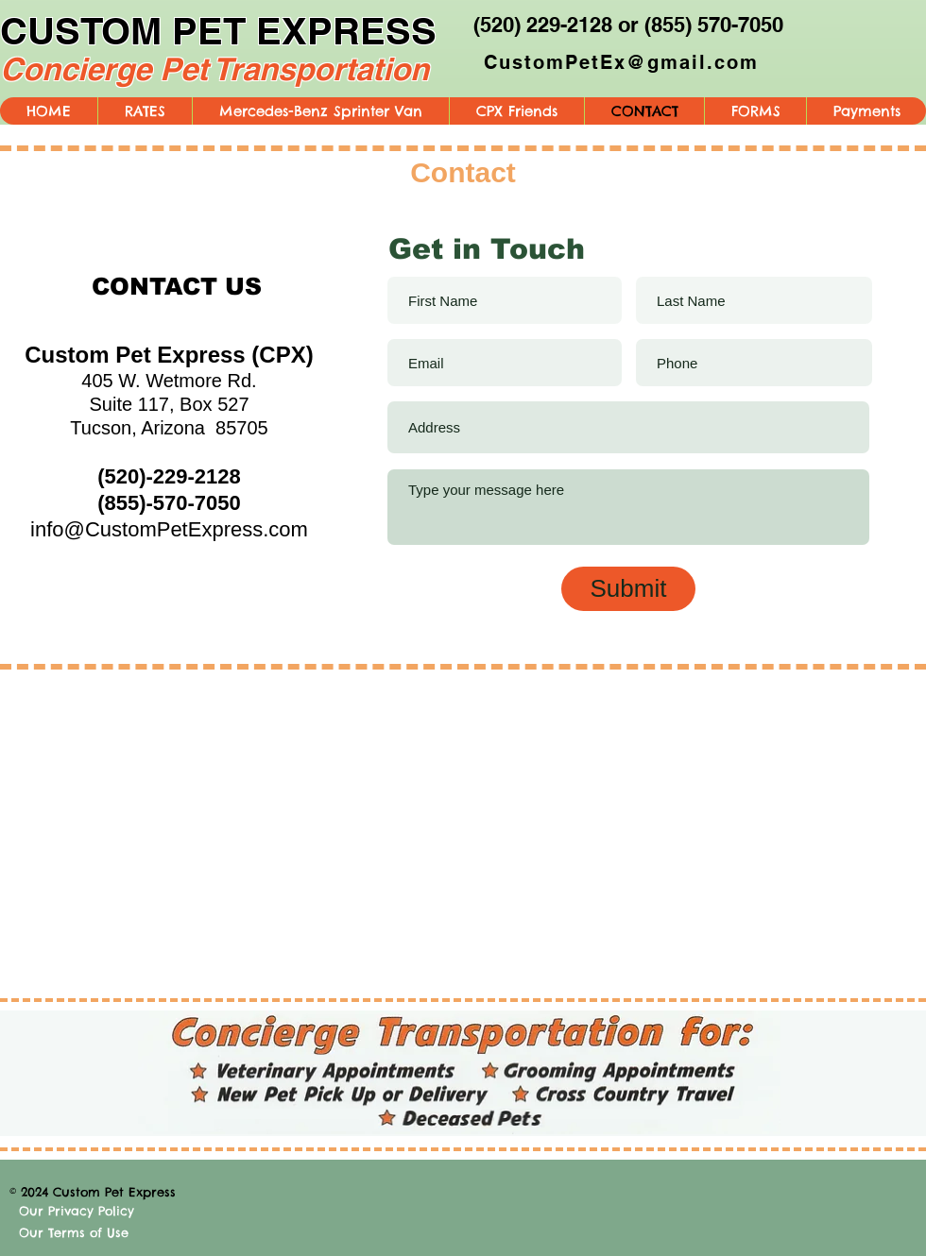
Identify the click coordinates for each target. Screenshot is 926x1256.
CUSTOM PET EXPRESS (218, 30)
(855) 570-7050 (713, 24)
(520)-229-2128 (169, 476)
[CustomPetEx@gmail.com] (622, 62)
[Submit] (628, 589)
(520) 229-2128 (542, 24)
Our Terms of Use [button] (74, 1232)
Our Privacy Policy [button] (76, 1210)
